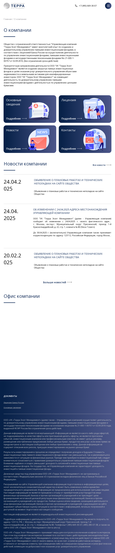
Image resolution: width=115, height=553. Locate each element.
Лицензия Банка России (14, 402)
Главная (8, 19)
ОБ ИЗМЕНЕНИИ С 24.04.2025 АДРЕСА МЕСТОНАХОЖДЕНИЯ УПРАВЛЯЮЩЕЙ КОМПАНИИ (70, 211)
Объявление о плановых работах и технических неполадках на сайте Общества (68, 181)
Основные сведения (12, 407)
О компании (20, 19)
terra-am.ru (53, 527)
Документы (10, 396)
